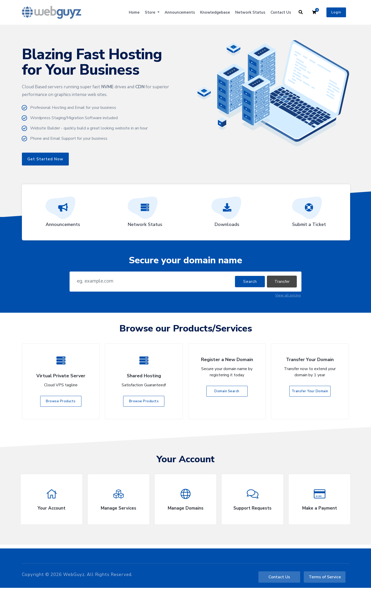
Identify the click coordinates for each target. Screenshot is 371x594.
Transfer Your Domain (310, 391)
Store (150, 12)
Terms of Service (325, 577)
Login (336, 12)
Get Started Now (45, 159)
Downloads (227, 214)
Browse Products (61, 401)
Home (134, 12)
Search (250, 281)
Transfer (282, 281)
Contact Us (281, 12)
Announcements (180, 12)
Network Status (250, 12)
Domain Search (226, 391)
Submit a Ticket (309, 214)
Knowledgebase (215, 12)
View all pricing (288, 295)
